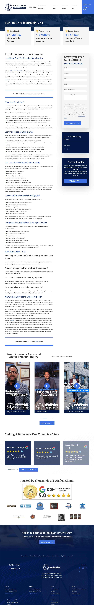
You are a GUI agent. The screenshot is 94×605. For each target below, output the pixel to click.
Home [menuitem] (30, 7)
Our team (7, 80)
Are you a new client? (69, 89)
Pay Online (63, 556)
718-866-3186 (86, 8)
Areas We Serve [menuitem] (65, 7)
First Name (66, 67)
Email (65, 84)
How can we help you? (69, 94)
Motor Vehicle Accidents (36, 556)
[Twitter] (86, 568)
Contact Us (70, 556)
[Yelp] (79, 571)
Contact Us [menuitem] (74, 7)
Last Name (66, 73)
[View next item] (53, 418)
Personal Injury (46, 556)
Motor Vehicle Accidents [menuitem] (42, 7)
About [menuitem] (35, 7)
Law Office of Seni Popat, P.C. (15, 71)
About (26, 556)
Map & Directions (9, 593)
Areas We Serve (56, 556)
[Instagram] (83, 568)
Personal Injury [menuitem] (55, 7)
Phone (65, 78)
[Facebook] (79, 568)
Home (22, 556)
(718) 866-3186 (14, 568)
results (12, 320)
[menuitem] (75, 145)
